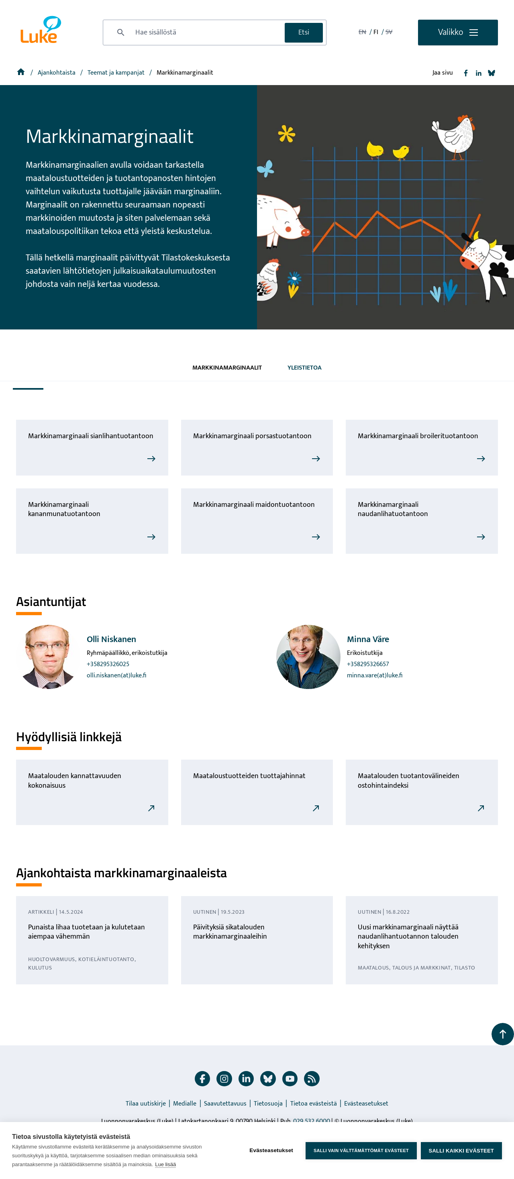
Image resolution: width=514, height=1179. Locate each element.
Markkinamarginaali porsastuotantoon (252, 436)
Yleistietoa (305, 367)
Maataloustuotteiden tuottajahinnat (249, 776)
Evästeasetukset (366, 1103)
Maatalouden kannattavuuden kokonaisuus (74, 780)
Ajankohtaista (57, 72)
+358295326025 (108, 664)
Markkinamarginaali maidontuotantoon (254, 505)
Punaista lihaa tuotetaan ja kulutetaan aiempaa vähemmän (86, 932)
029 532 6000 (311, 1121)
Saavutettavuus (225, 1103)
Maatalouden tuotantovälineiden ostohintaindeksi (408, 780)
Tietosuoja (268, 1103)
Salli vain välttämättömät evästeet (361, 1150)
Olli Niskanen (111, 639)
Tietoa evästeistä (313, 1103)
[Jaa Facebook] (466, 73)
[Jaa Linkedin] (478, 73)
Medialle (184, 1103)
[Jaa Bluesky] (491, 73)
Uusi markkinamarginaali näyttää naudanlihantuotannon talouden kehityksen (408, 936)
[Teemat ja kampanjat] (117, 72)
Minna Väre (368, 639)
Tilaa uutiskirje (146, 1103)
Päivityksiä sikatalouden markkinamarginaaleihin (230, 932)
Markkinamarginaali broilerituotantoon (418, 436)
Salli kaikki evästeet (461, 1151)
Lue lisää (165, 1164)
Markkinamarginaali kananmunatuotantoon (64, 509)
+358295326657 (368, 664)
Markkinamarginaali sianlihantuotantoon (90, 436)
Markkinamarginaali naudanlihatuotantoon (393, 509)
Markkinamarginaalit (227, 367)
